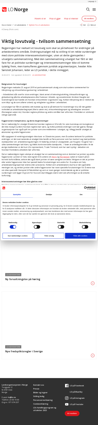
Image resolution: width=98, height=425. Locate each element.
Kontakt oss (38, 385)
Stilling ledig (38, 396)
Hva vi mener (71, 18)
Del (84, 25)
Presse (36, 389)
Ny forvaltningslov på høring (49, 279)
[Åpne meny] (94, 9)
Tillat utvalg (49, 236)
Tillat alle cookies (80, 236)
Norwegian (65, 157)
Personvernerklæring (43, 400)
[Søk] (88, 9)
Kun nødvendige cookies (18, 236)
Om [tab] (81, 194)
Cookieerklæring (40, 404)
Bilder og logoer (40, 392)
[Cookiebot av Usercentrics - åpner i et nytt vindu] (85, 188)
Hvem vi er (40, 18)
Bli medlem (89, 18)
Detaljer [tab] (49, 194)
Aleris (54, 157)
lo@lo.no (12, 397)
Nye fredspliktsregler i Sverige (49, 351)
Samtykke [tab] (17, 194)
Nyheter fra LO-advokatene (39, 25)
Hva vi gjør (55, 18)
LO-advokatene (20, 25)
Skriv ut (93, 25)
